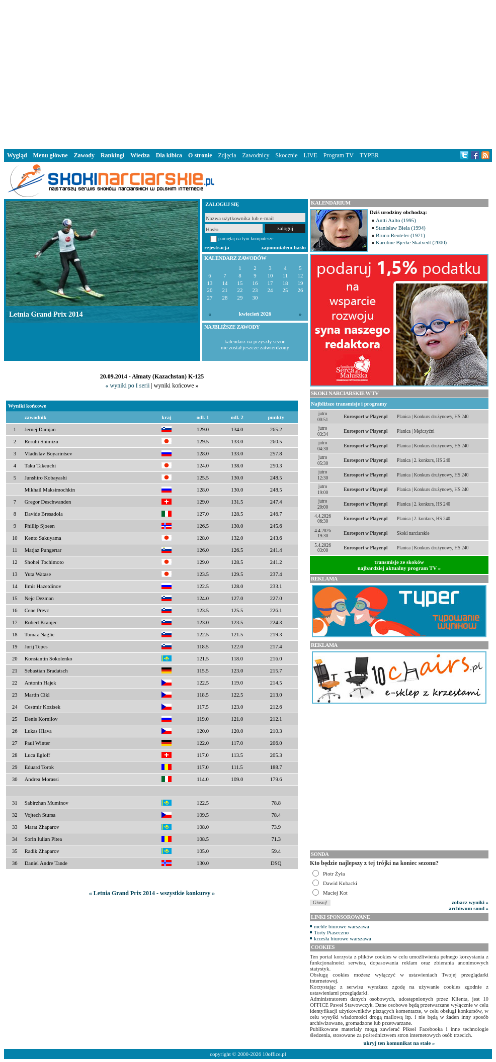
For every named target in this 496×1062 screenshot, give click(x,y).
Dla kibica (169, 155)
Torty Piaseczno (331, 932)
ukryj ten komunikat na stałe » (399, 1043)
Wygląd (17, 155)
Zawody (84, 155)
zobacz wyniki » (470, 902)
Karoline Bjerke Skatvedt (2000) (411, 242)
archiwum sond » (468, 908)
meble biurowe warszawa (341, 926)
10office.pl (274, 1054)
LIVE (310, 155)
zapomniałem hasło (284, 247)
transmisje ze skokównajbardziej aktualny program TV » (399, 565)
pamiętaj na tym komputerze (246, 238)
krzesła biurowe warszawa (342, 938)
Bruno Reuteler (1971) (400, 235)
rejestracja (216, 247)
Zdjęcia (227, 155)
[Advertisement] (248, 72)
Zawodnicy (256, 155)
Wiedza (139, 155)
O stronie (200, 155)
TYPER (369, 155)
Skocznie (286, 155)
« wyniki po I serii (127, 385)
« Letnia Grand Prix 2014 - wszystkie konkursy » (152, 893)
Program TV (338, 155)
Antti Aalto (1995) (396, 220)
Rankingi (112, 155)
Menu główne (50, 155)
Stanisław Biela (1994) (401, 228)
